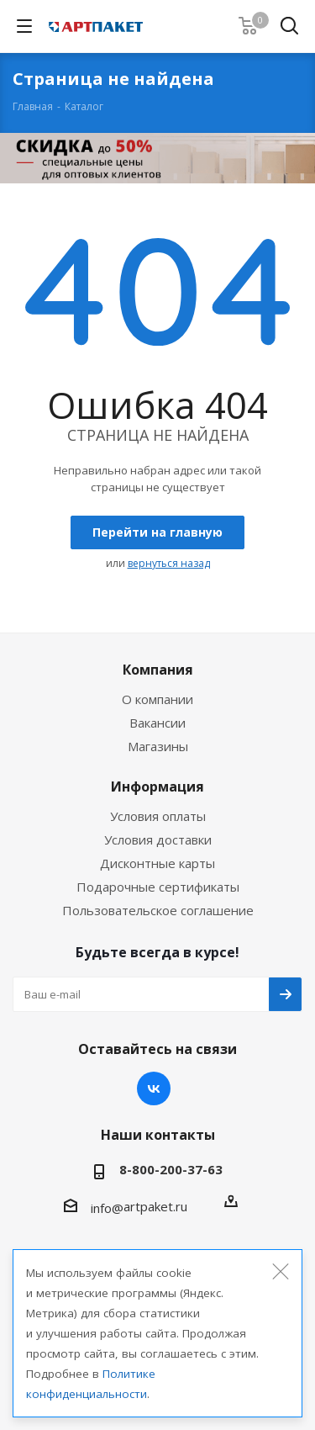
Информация (157, 786)
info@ (107, 1208)
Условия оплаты (158, 816)
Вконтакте (154, 1088)
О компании (157, 699)
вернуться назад (169, 563)
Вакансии (157, 722)
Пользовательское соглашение (158, 910)
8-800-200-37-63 (171, 1169)
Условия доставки (158, 839)
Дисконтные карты (157, 863)
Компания (158, 669)
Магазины (158, 746)
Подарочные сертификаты (157, 886)
